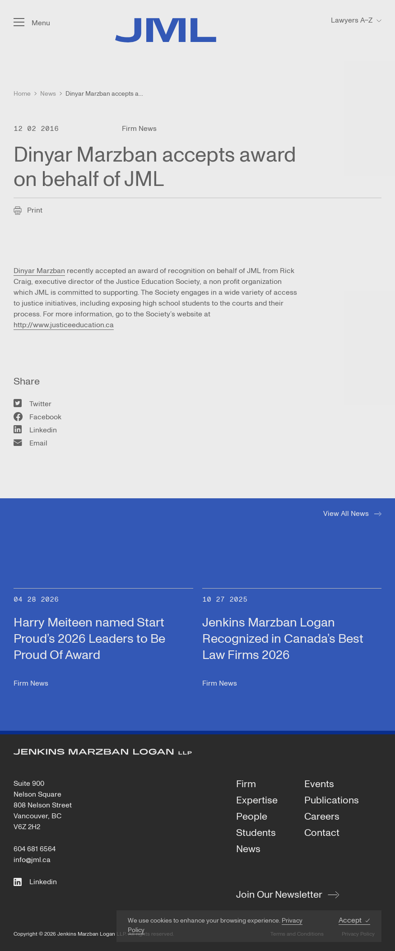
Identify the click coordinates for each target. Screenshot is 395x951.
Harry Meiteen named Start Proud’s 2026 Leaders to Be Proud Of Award (89, 639)
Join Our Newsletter (279, 894)
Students (256, 833)
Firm (246, 784)
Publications (331, 800)
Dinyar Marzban (39, 271)
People (251, 817)
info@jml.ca (32, 860)
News (248, 849)
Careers (321, 817)
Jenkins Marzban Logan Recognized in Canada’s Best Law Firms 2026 (282, 639)
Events (319, 784)
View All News (346, 514)
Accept (350, 920)
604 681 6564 (35, 849)
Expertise (257, 800)
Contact (321, 833)
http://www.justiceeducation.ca (64, 325)
